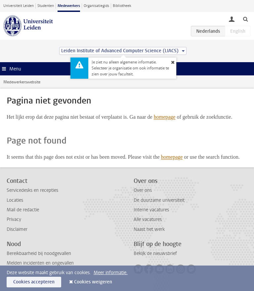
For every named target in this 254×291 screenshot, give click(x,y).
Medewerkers (69, 5)
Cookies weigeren (93, 282)
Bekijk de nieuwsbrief (155, 253)
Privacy (14, 219)
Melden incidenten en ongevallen (40, 263)
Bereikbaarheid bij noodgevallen (39, 253)
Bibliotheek (122, 5)
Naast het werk (149, 229)
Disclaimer (17, 229)
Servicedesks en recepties (32, 190)
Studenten (45, 5)
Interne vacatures (151, 210)
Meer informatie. (111, 273)
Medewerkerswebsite (21, 82)
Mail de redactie (23, 210)
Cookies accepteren (34, 282)
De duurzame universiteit (159, 200)
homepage (165, 117)
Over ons (143, 190)
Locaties (15, 200)
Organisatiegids (96, 5)
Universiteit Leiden (18, 5)
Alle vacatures (148, 219)
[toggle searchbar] (245, 19)
